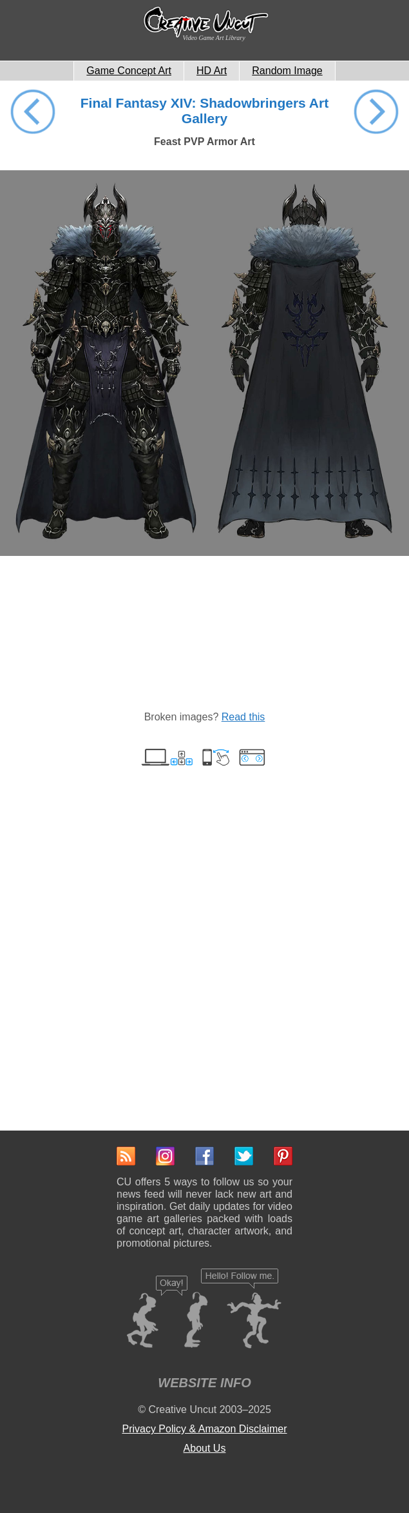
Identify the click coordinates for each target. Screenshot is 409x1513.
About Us (205, 1448)
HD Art (211, 70)
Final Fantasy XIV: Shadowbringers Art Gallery (204, 110)
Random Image (287, 70)
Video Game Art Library (214, 37)
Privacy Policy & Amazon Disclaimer (204, 1428)
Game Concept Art (128, 70)
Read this (243, 716)
